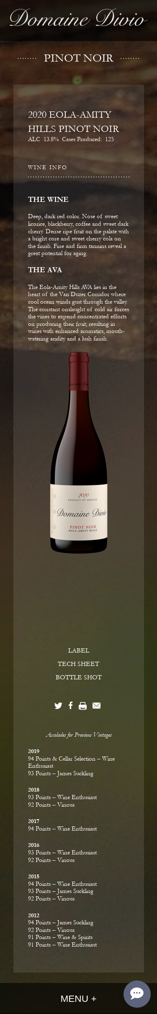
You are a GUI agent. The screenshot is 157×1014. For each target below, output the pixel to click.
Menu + (78, 998)
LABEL (78, 650)
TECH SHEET (78, 664)
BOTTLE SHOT (79, 677)
